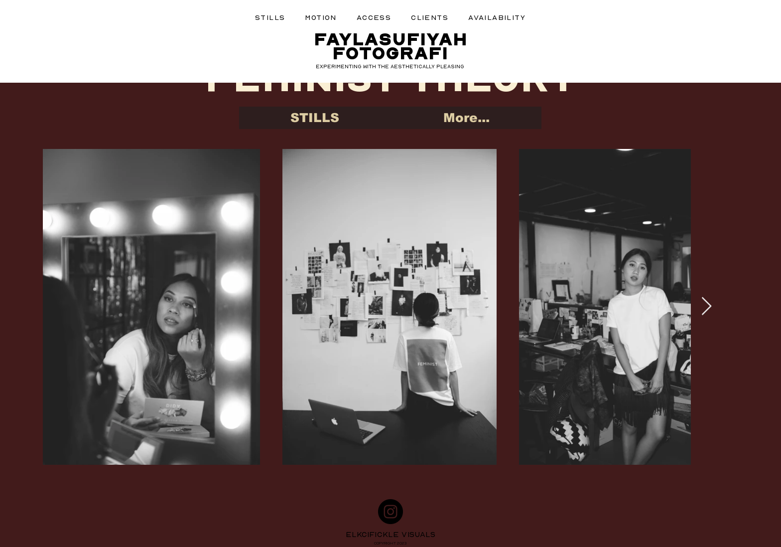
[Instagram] (390, 511)
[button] (270, 17)
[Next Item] (706, 306)
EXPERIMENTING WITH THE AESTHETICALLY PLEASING (390, 66)
